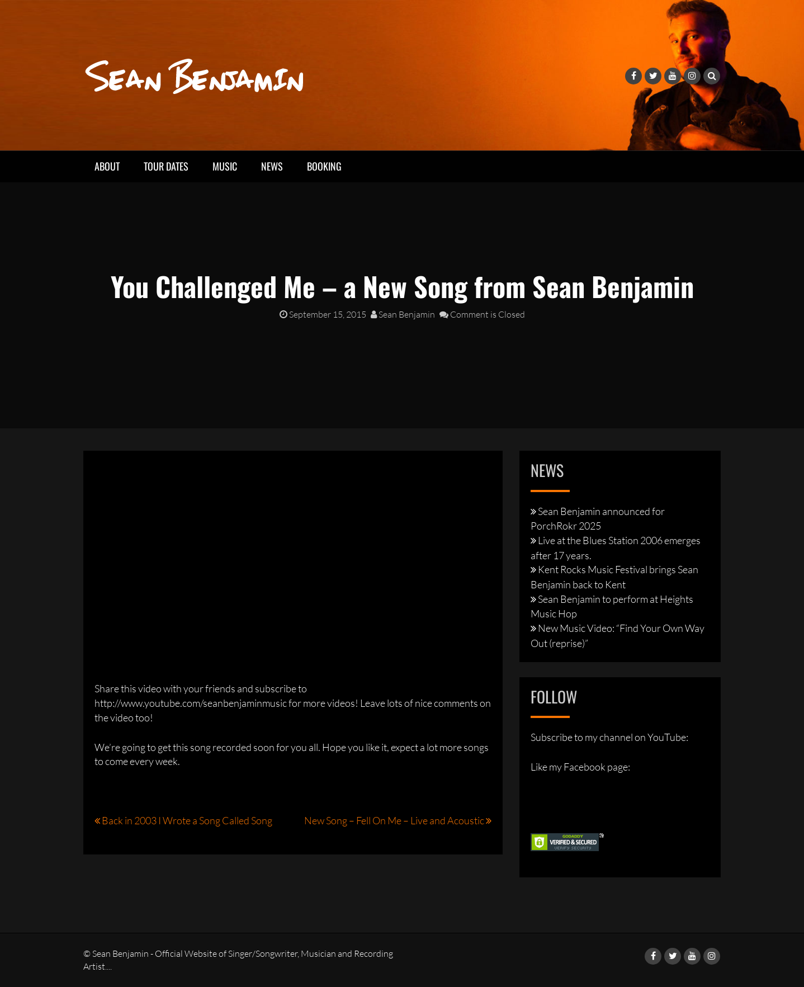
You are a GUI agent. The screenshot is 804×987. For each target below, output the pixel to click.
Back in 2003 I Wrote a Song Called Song (187, 820)
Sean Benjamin (403, 314)
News (272, 166)
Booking (324, 166)
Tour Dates (166, 166)
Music (224, 166)
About (107, 166)
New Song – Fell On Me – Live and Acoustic (394, 820)
